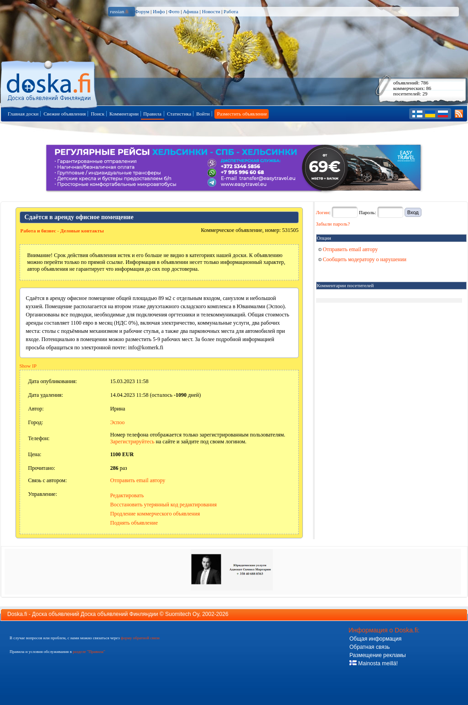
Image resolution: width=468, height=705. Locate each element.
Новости (211, 11)
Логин (322, 212)
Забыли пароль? (333, 223)
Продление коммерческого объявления (155, 513)
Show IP (28, 365)
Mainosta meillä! (373, 663)
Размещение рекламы (377, 655)
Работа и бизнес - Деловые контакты (62, 230)
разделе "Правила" (89, 651)
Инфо (159, 11)
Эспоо (117, 422)
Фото (173, 11)
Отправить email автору (138, 480)
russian (119, 11)
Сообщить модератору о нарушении (362, 259)
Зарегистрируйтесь (132, 441)
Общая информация (375, 639)
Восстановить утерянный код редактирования (163, 504)
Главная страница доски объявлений (49, 82)
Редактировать (127, 495)
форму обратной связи (139, 638)
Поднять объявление (134, 523)
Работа (231, 11)
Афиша (190, 11)
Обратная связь (369, 647)
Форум (142, 11)
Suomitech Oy (182, 614)
